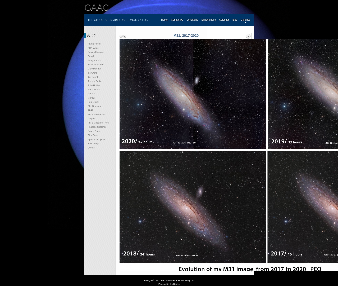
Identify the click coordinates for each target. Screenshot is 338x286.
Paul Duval (93, 102)
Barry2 (91, 56)
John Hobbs (94, 85)
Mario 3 (91, 93)
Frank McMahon (96, 64)
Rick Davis (93, 135)
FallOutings (93, 143)
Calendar (224, 19)
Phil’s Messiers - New (98, 122)
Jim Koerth (93, 77)
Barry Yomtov (94, 60)
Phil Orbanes (94, 106)
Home (164, 19)
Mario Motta (94, 89)
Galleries (245, 19)
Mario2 (91, 97)
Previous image (121, 36)
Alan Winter (93, 48)
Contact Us (177, 19)
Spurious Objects (96, 139)
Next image (124, 36)
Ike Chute (92, 73)
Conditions (192, 19)
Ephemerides (208, 19)
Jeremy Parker (95, 81)
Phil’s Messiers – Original (96, 116)
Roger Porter (94, 131)
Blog (234, 19)
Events (91, 147)
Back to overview (248, 36)
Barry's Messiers (96, 52)
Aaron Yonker (94, 43)
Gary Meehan (94, 68)
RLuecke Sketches (97, 127)
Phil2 (90, 110)
